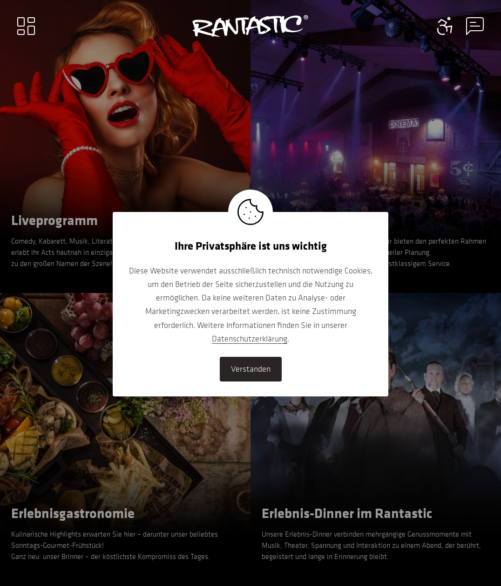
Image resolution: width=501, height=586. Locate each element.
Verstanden (251, 369)
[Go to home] (250, 26)
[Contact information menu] (445, 26)
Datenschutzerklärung (249, 339)
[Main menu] (26, 26)
